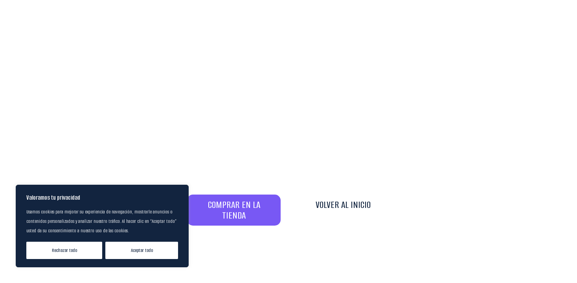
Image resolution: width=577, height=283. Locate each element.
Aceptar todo (142, 250)
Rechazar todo (64, 250)
